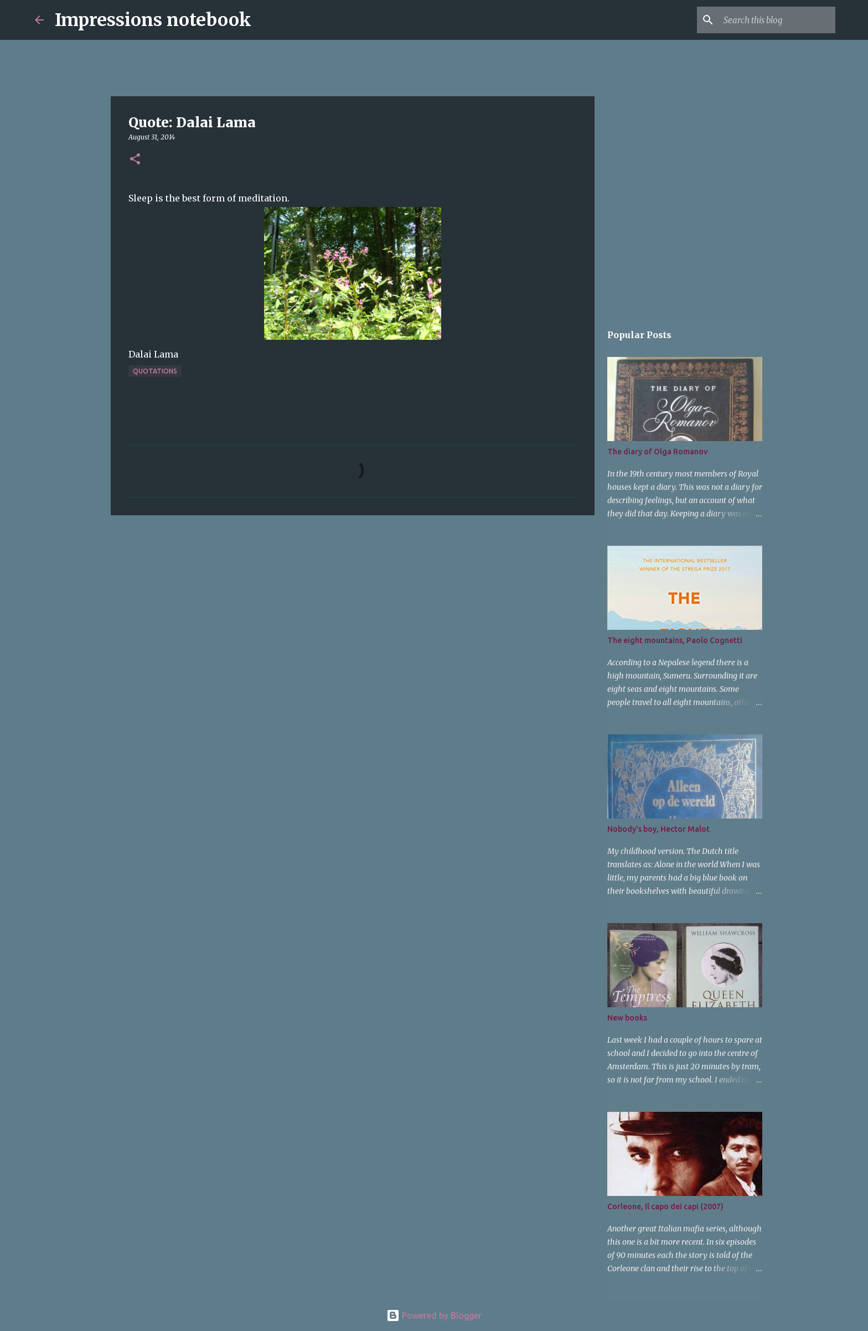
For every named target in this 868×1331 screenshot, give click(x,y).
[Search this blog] (777, 20)
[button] (135, 159)
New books (627, 1017)
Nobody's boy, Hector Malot (658, 829)
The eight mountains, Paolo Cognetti (674, 640)
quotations (155, 371)
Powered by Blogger (434, 1315)
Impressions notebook (153, 20)
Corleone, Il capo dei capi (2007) (665, 1206)
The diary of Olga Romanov (657, 451)
